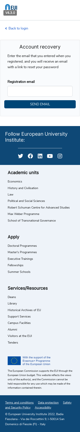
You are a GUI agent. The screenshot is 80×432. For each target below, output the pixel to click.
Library (12, 303)
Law (10, 194)
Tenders (13, 342)
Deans (12, 297)
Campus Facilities (19, 323)
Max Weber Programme (23, 214)
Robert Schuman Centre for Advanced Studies (39, 207)
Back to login (16, 28)
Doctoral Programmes (22, 245)
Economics (15, 181)
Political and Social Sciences (26, 201)
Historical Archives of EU (24, 310)
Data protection (48, 402)
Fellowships (15, 265)
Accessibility (43, 407)
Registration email (21, 82)
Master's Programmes (22, 252)
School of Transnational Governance (32, 220)
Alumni (12, 329)
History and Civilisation (23, 188)
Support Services (19, 316)
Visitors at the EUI (20, 336)
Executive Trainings (20, 258)
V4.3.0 (10, 13)
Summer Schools (19, 271)
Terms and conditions (19, 402)
